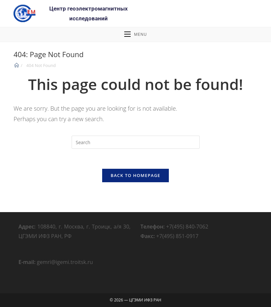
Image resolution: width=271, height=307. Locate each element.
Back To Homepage (135, 175)
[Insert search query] (136, 142)
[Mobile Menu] (135, 34)
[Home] (16, 65)
